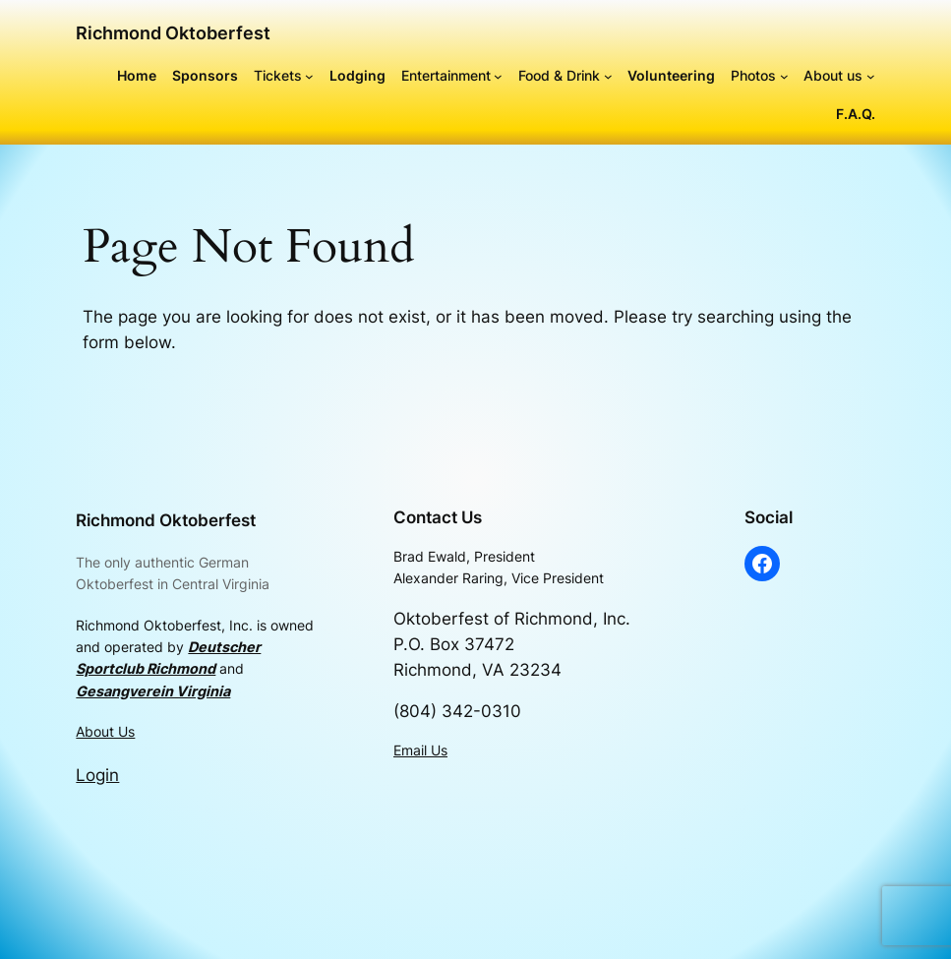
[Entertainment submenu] (498, 76)
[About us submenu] (870, 76)
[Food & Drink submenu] (608, 76)
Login (97, 775)
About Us (105, 731)
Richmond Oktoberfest (173, 33)
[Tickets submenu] (309, 76)
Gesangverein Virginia (153, 691)
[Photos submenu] (784, 76)
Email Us (420, 750)
